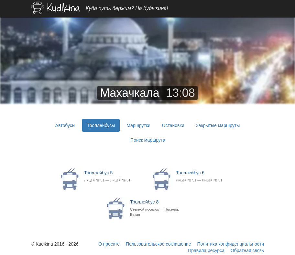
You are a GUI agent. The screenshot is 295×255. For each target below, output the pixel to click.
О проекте (109, 244)
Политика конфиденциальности (230, 244)
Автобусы (65, 125)
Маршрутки (138, 125)
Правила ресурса (206, 250)
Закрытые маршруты (218, 125)
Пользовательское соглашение (158, 244)
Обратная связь (247, 250)
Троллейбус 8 (159, 208)
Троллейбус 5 (113, 176)
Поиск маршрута (147, 140)
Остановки (173, 125)
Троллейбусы (101, 125)
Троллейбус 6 (205, 176)
